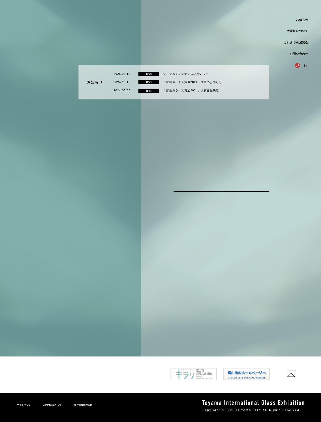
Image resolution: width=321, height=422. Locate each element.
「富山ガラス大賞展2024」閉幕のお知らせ (192, 214)
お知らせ (302, 19)
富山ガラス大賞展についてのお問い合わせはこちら (221, 329)
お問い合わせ (299, 53)
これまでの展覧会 (296, 42)
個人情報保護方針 (83, 405)
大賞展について (297, 30)
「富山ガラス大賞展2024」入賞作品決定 (191, 222)
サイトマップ (24, 405)
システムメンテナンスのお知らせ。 (187, 206)
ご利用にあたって (52, 405)
